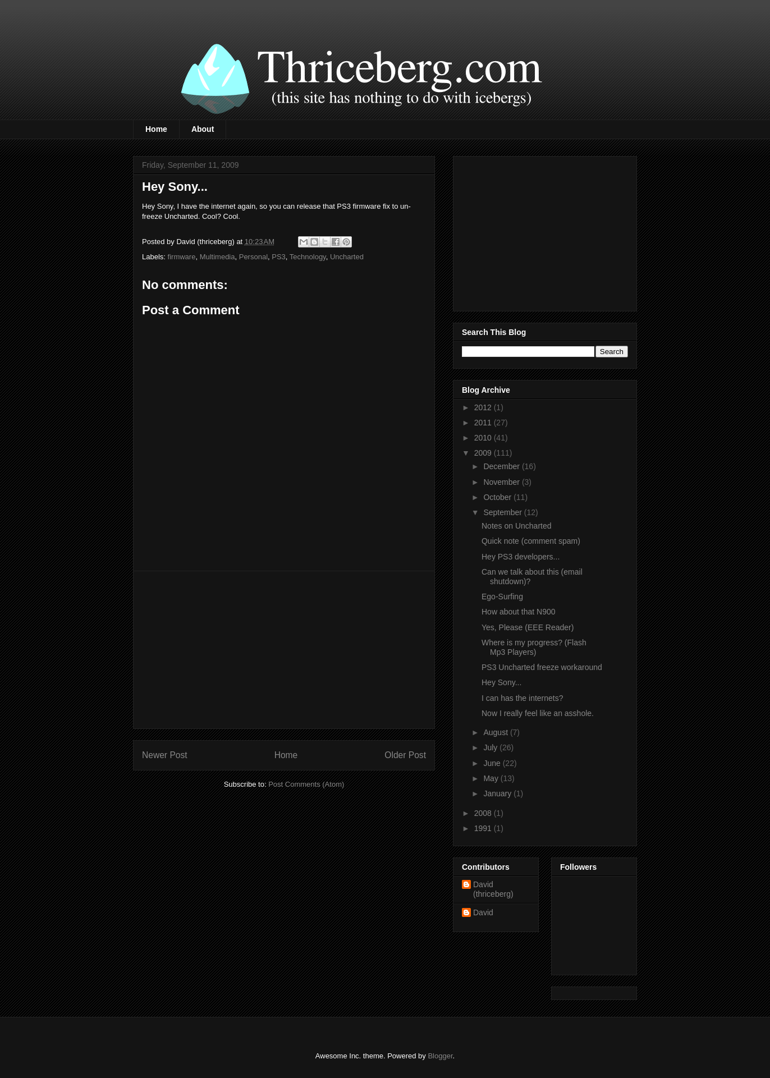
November (502, 482)
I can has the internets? (522, 698)
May (491, 778)
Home (156, 129)
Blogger (440, 1056)
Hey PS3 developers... (521, 556)
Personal (253, 257)
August (496, 732)
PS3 (279, 257)
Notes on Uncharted (517, 525)
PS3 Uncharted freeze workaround (542, 667)
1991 (484, 828)
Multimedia (217, 257)
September (503, 512)
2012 (484, 407)
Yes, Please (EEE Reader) (528, 627)
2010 (484, 437)
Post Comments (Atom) (306, 784)
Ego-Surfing (502, 596)
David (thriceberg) (493, 889)
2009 (484, 452)
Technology (308, 257)
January (498, 793)
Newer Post (164, 755)
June (492, 763)
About (202, 129)
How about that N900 (519, 611)
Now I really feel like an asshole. (538, 713)
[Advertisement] (284, 650)
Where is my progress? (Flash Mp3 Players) (534, 647)
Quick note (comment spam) (531, 540)
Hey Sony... (501, 682)
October (498, 497)
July (491, 747)
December (502, 466)
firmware (182, 257)
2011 (484, 422)
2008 (484, 813)
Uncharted (347, 257)
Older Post (405, 755)
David (483, 912)
